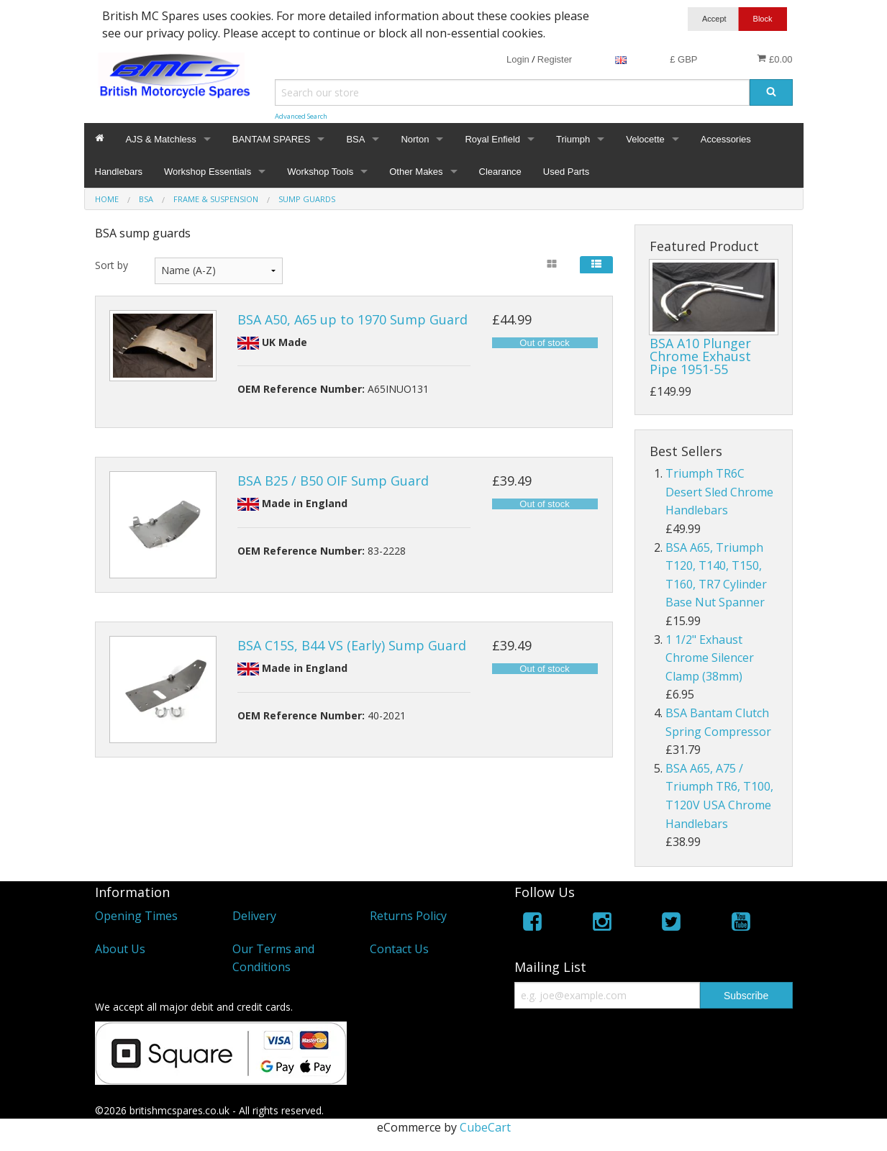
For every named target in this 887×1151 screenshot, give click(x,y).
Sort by (111, 265)
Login (517, 59)
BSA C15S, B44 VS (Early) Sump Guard (351, 645)
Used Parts (566, 171)
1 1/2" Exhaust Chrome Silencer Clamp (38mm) (709, 658)
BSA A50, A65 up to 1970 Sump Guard (352, 319)
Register (554, 59)
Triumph (573, 139)
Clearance (500, 171)
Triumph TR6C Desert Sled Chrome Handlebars (719, 491)
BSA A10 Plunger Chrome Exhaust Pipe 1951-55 (700, 356)
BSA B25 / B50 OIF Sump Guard (333, 480)
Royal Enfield (492, 139)
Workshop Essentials (207, 171)
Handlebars (119, 171)
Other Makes (415, 171)
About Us (120, 949)
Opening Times (136, 916)
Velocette (645, 139)
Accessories (726, 139)
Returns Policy (408, 916)
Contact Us (399, 949)
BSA (355, 139)
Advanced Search (301, 116)
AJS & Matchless (161, 139)
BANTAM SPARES (271, 139)
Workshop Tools (320, 171)
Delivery (254, 916)
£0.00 (774, 59)
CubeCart (485, 1127)
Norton (415, 139)
